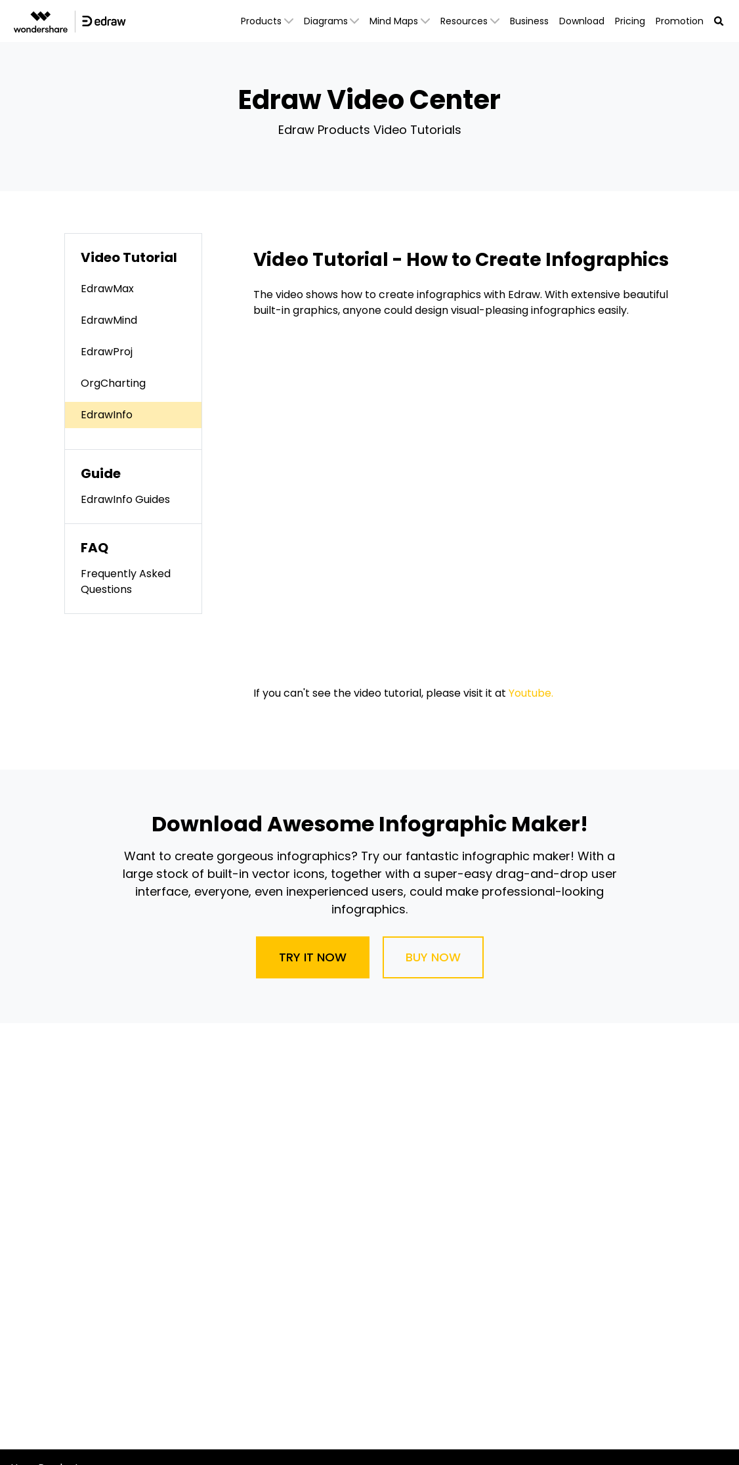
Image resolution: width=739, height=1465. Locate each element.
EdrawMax (107, 288)
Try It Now (313, 957)
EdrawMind (109, 320)
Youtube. (531, 693)
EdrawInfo (107, 414)
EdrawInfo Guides (125, 499)
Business (529, 21)
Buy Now (433, 957)
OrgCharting (113, 383)
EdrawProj (107, 351)
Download (581, 21)
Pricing (630, 21)
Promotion (680, 21)
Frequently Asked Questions (126, 581)
